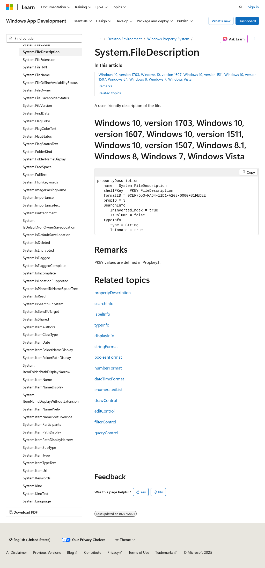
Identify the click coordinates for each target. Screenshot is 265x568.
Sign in (253, 6)
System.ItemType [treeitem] (36, 455)
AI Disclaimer (16, 552)
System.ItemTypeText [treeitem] (39, 462)
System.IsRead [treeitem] (34, 296)
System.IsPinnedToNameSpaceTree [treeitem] (50, 288)
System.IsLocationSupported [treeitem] (45, 280)
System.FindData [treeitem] (36, 113)
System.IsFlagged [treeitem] (36, 257)
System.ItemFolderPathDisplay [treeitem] (47, 357)
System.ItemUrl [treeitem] (35, 470)
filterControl (105, 421)
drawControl (105, 400)
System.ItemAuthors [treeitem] (39, 326)
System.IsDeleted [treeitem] (36, 242)
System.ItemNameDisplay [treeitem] (43, 387)
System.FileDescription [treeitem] (41, 51)
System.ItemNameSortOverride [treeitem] (47, 416)
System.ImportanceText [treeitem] (41, 205)
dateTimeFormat (109, 378)
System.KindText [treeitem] (35, 493)
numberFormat (108, 368)
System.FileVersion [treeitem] (37, 105)
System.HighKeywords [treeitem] (40, 182)
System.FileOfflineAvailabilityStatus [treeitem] (50, 82)
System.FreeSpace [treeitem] (37, 166)
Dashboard (247, 20)
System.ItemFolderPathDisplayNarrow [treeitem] (46, 368)
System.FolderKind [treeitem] (37, 151)
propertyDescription (112, 292)
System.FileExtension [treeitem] (39, 59)
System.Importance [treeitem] (38, 197)
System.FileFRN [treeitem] (35, 67)
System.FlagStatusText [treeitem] (40, 143)
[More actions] (254, 39)
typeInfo (101, 325)
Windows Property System (168, 38)
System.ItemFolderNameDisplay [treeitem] (48, 349)
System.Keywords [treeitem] (36, 477)
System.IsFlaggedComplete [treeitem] (44, 265)
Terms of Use (139, 552)
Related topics (110, 92)
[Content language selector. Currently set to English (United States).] (30, 540)
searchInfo (103, 303)
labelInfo (102, 314)
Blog (70, 552)
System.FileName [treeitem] (36, 74)
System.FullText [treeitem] (35, 174)
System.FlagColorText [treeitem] (39, 128)
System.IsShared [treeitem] (36, 319)
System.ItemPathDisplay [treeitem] (42, 432)
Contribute (92, 552)
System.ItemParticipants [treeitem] (42, 424)
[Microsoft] (9, 7)
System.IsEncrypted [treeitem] (38, 250)
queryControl (106, 432)
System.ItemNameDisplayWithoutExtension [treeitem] (51, 398)
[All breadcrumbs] (99, 39)
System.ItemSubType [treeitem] (39, 447)
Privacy (113, 552)
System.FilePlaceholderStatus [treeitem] (46, 97)
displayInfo (104, 335)
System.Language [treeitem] (37, 501)
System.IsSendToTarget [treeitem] (41, 311)
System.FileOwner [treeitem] (37, 90)
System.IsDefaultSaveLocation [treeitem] (46, 234)
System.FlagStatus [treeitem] (37, 136)
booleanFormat (108, 357)
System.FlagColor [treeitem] (36, 120)
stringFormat (106, 346)
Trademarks (164, 552)
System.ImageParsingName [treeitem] (44, 189)
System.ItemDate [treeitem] (36, 342)
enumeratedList (108, 389)
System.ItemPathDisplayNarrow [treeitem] (48, 439)
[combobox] (44, 38)
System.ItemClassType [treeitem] (40, 334)
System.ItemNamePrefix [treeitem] (41, 409)
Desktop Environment (124, 38)
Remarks (105, 85)
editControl (104, 411)
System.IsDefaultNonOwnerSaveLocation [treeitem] (49, 224)
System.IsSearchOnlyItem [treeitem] (43, 303)
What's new (221, 20)
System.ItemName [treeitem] (37, 379)
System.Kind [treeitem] (32, 485)
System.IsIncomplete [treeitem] (39, 273)
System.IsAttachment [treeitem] (40, 212)
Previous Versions (47, 552)
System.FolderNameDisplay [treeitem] (44, 159)
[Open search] (240, 7)
